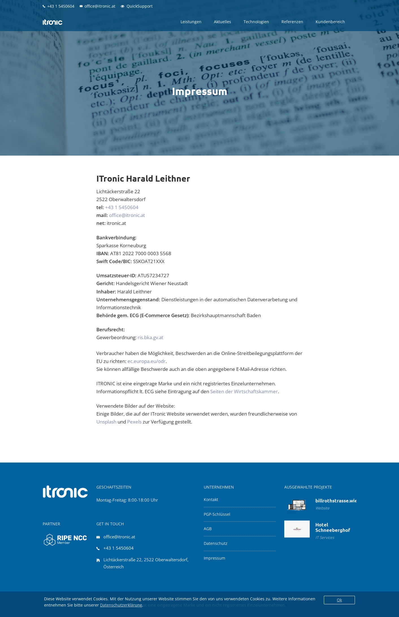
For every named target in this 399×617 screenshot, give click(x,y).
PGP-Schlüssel (217, 514)
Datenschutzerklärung (121, 605)
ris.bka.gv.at (150, 337)
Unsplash (106, 421)
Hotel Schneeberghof (332, 527)
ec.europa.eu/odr (146, 361)
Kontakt (211, 499)
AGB (208, 528)
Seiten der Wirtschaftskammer (244, 391)
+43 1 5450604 (121, 207)
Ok (339, 600)
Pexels (134, 421)
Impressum (214, 558)
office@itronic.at (127, 215)
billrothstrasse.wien (337, 500)
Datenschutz (215, 543)
